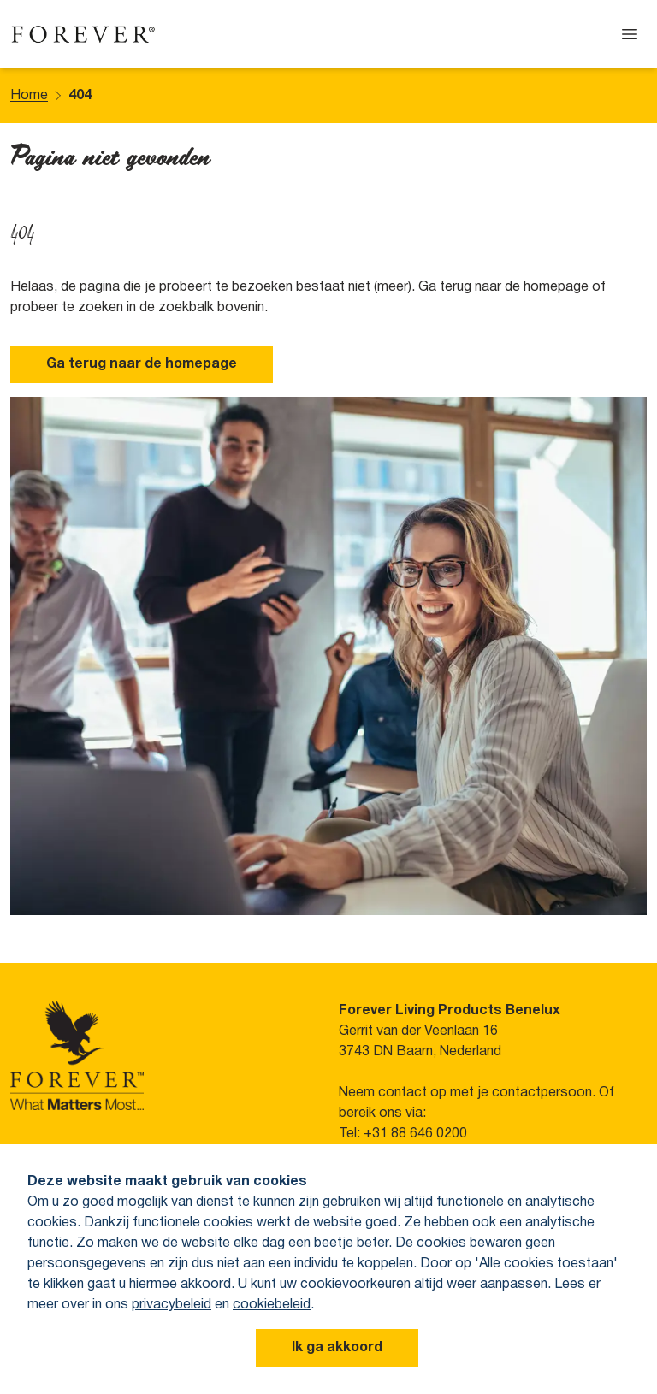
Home (29, 96)
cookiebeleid (272, 1305)
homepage (556, 287)
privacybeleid (171, 1305)
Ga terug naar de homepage (141, 364)
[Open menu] (629, 34)
